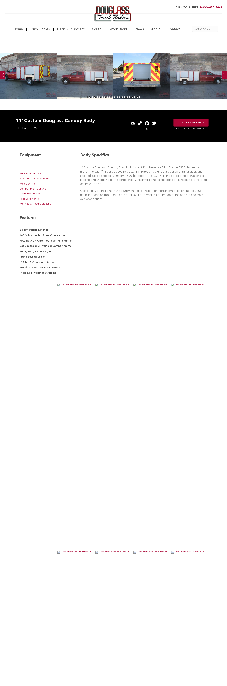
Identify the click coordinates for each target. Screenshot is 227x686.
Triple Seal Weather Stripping (38, 272)
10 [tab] (110, 97)
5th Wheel (76, 635)
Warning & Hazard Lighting (35, 203)
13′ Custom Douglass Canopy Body (183, 499)
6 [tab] (100, 97)
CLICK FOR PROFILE (187, 659)
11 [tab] (112, 97)
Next (224, 75)
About (155, 29)
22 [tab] (139, 97)
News (140, 29)
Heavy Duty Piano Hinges (35, 251)
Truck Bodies (40, 29)
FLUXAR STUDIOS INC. (109, 681)
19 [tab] (132, 97)
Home (18, 29)
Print (148, 129)
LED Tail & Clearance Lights (37, 262)
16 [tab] (125, 97)
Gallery (97, 29)
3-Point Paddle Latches (34, 229)
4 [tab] (95, 97)
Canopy (75, 639)
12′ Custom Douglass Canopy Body (43, 499)
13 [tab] (117, 97)
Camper (59, 646)
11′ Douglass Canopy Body (85, 554)
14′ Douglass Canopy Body (132, 554)
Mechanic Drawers (30, 193)
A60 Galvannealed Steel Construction (43, 235)
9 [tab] (107, 97)
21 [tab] (137, 97)
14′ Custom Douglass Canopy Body (89, 499)
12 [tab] (115, 97)
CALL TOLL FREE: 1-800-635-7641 (190, 128)
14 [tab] (120, 97)
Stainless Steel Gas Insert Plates (40, 267)
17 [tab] (127, 97)
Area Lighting (27, 183)
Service (59, 635)
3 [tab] (92, 97)
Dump (73, 646)
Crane (58, 639)
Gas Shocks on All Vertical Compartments (45, 246)
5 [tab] (97, 97)
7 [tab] (102, 97)
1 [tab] (87, 97)
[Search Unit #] (205, 29)
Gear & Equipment (71, 29)
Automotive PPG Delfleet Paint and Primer (46, 240)
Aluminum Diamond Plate (34, 178)
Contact (174, 29)
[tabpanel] (28, 76)
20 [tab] (134, 97)
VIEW (30, 510)
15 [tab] (122, 97)
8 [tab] (105, 97)
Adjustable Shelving (31, 173)
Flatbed (74, 642)
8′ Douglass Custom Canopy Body (136, 499)
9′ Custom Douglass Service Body (183, 554)
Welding (59, 642)
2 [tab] (90, 97)
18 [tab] (130, 97)
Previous (2, 75)
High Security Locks (32, 256)
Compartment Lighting (33, 188)
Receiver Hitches (29, 198)
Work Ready (119, 29)
